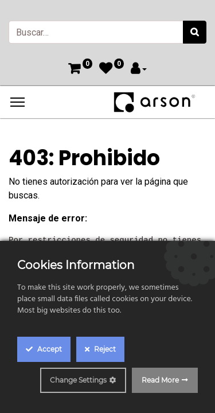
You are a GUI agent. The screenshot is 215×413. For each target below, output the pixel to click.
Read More (160, 380)
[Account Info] (139, 69)
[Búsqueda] (194, 32)
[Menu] (17, 102)
